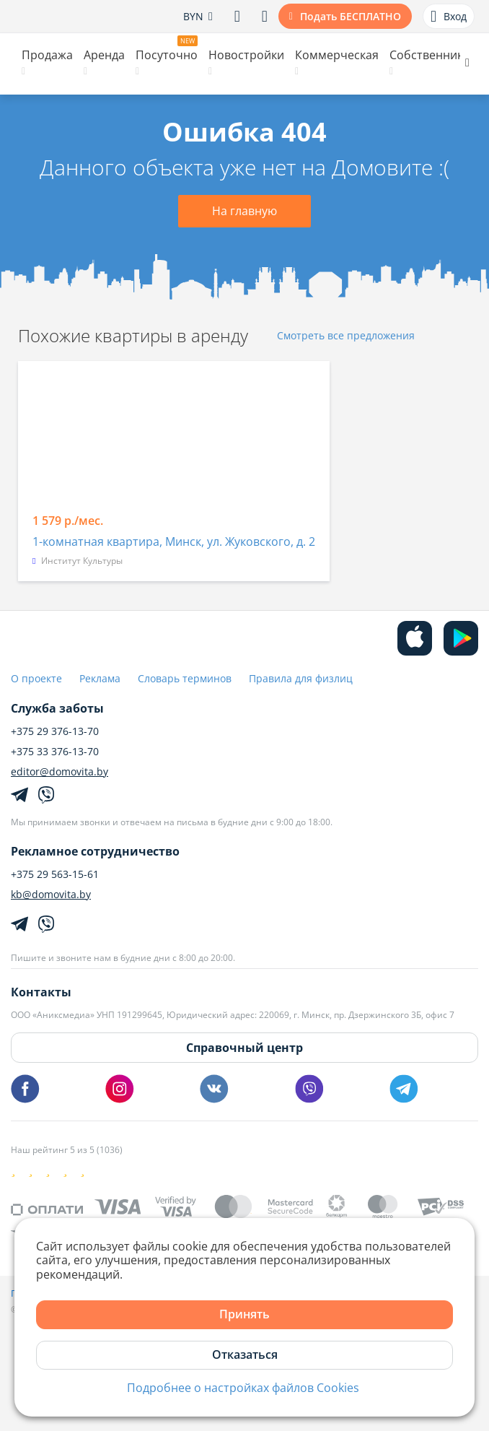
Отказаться (245, 1354)
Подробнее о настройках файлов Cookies (243, 1388)
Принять (244, 1314)
